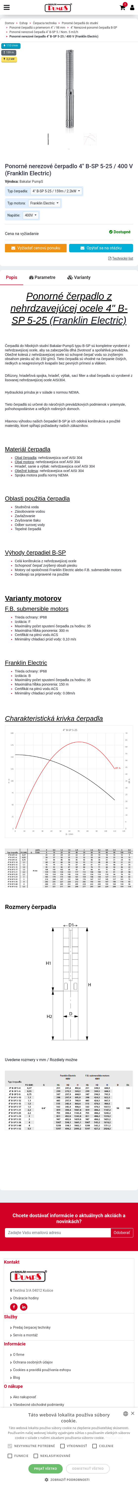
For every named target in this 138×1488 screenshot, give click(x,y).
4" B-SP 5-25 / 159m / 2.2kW (55, 191)
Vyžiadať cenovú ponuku (35, 248)
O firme (18, 1355)
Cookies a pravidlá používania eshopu (42, 1370)
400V (29, 215)
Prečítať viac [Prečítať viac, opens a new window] (114, 1438)
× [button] (132, 1413)
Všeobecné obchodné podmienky (38, 1405)
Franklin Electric (43, 203)
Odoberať (122, 1232)
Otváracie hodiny (26, 1298)
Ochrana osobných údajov (33, 1362)
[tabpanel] (48, 139)
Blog (16, 1377)
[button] (69, 1479)
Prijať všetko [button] (45, 1469)
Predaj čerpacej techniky (32, 1327)
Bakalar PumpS (31, 181)
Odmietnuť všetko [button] (88, 1469)
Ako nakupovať (24, 1397)
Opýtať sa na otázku (100, 248)
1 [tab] (69, 149)
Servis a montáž (25, 1335)
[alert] (69, 1448)
